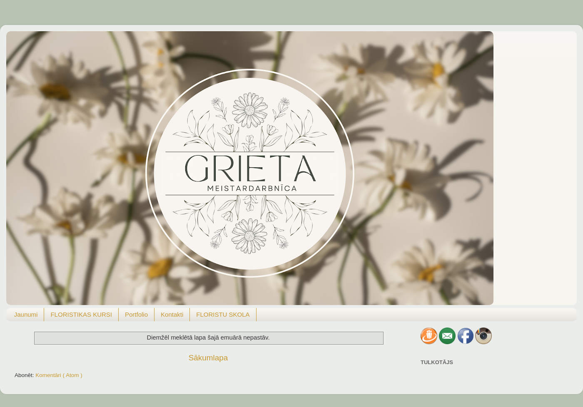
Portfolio (136, 314)
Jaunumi (26, 314)
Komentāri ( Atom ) (58, 375)
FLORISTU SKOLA (222, 314)
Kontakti (172, 314)
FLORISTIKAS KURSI (81, 314)
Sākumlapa (208, 357)
